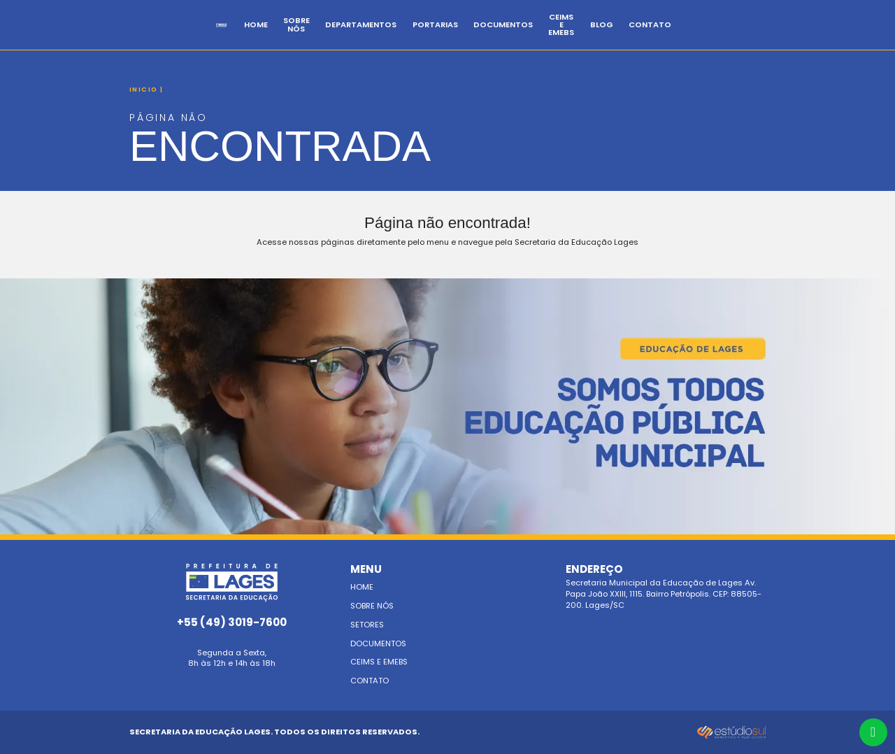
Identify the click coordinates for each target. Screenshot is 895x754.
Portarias (488, 36)
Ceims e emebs (379, 661)
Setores (367, 624)
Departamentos (414, 36)
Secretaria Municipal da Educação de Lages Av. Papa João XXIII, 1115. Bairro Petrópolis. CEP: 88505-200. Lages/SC (666, 587)
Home (289, 36)
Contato (736, 36)
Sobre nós (372, 605)
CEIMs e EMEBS (631, 36)
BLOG (687, 36)
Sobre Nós (340, 36)
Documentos (557, 36)
